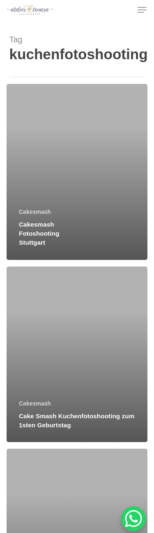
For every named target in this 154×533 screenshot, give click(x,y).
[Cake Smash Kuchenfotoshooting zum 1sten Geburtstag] (77, 354)
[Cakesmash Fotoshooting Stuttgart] (77, 172)
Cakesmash (35, 212)
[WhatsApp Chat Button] (133, 518)
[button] (142, 10)
